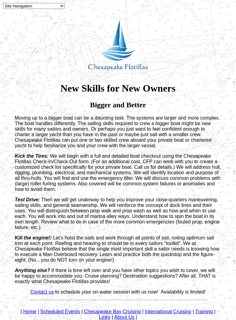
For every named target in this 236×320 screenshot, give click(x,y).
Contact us (42, 291)
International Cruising (168, 311)
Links (104, 317)
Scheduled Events (60, 311)
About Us (124, 317)
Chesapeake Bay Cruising (112, 311)
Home (30, 311)
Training (204, 311)
